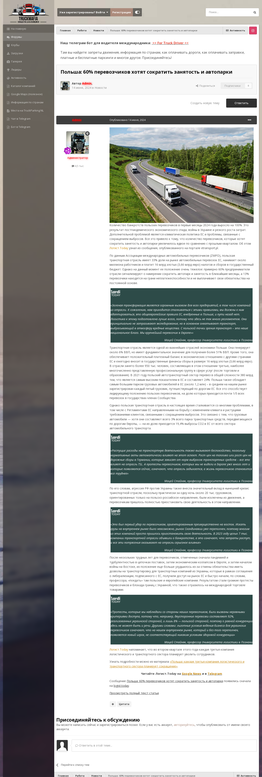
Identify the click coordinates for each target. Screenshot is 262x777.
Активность (18, 78)
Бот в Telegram (20, 127)
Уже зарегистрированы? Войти (83, 12)
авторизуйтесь (184, 725)
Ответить (241, 103)
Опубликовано (128, 120)
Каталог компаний (22, 86)
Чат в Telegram (20, 118)
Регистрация (121, 12)
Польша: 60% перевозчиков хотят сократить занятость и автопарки (175, 681)
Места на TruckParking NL (27, 110)
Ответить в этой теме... (93, 745)
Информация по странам (26, 102)
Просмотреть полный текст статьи (134, 693)
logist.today (121, 686)
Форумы (16, 37)
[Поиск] (219, 12)
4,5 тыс (78, 166)
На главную (18, 28)
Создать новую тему (205, 103)
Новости (101, 88)
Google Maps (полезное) (26, 94)
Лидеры (15, 69)
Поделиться (205, 86)
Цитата (124, 704)
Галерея (16, 61)
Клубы (15, 45)
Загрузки (16, 53)
